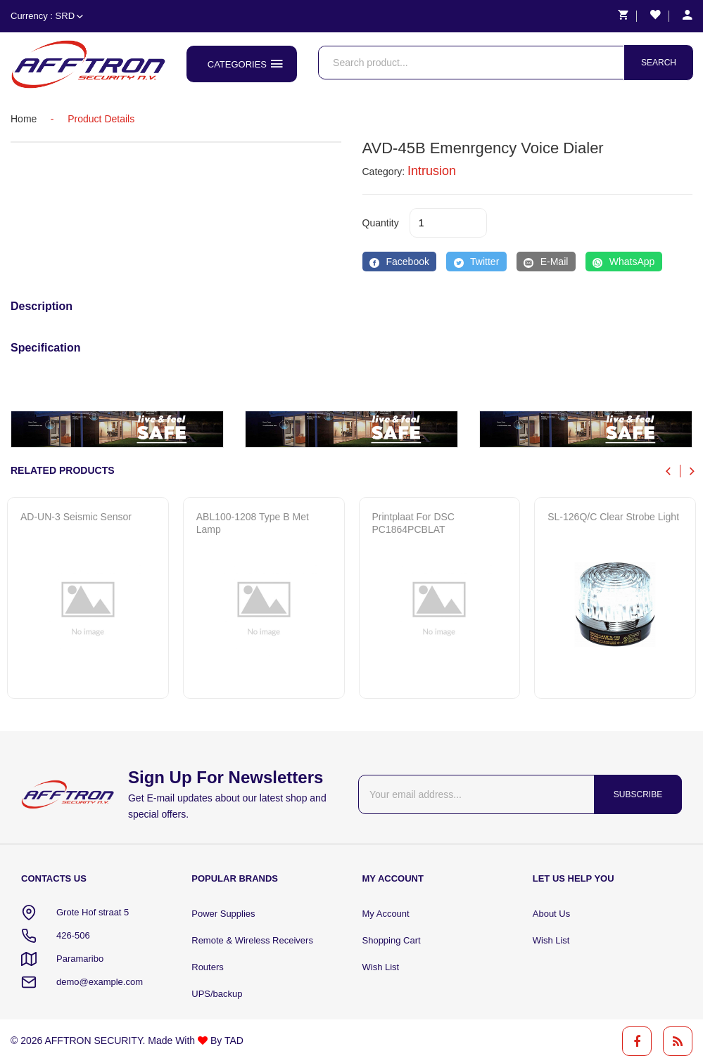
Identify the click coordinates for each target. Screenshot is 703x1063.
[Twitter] (476, 261)
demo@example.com (99, 982)
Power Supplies (223, 913)
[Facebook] (399, 261)
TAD (233, 1040)
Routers (207, 967)
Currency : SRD (47, 16)
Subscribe (638, 794)
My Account (386, 913)
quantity (380, 222)
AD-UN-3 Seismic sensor (76, 516)
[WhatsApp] (623, 261)
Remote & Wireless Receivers (252, 940)
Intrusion (431, 171)
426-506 (73, 935)
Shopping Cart (391, 940)
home (24, 118)
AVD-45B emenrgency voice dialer (483, 148)
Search (658, 62)
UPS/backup (216, 993)
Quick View (74, 671)
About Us (551, 913)
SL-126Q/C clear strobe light (613, 516)
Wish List (381, 967)
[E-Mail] (546, 261)
